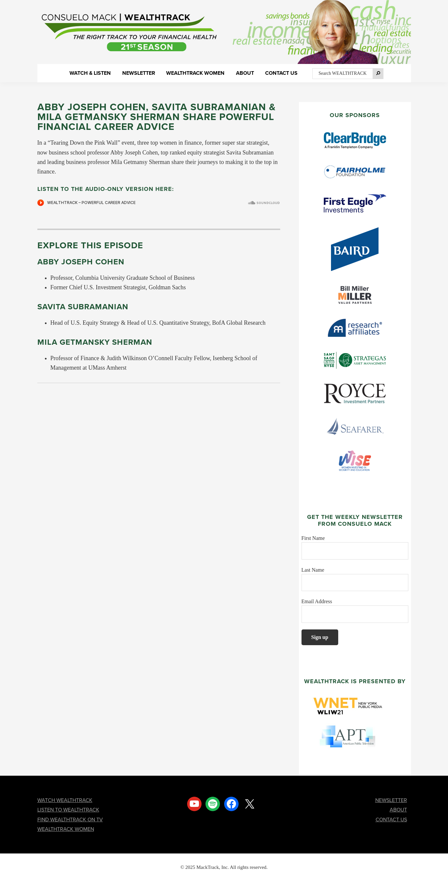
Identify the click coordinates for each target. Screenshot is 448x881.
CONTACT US (391, 819)
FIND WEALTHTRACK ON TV (70, 819)
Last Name (313, 570)
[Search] (378, 73)
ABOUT (398, 809)
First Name (313, 538)
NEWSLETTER (391, 800)
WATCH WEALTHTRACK (64, 800)
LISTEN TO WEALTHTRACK (68, 809)
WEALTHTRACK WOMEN (65, 829)
